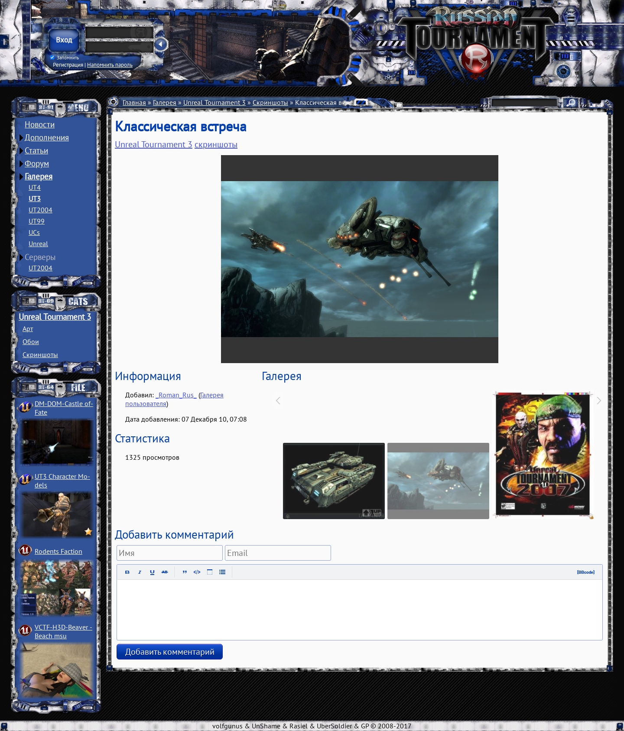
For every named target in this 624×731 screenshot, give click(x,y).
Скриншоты (40, 354)
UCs (34, 232)
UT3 (35, 198)
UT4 (35, 187)
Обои (31, 341)
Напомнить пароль (110, 64)
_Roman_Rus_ (176, 394)
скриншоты (216, 144)
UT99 (37, 221)
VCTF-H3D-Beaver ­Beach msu (63, 631)
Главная (134, 102)
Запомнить (64, 58)
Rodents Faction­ (58, 551)
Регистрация (68, 64)
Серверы (40, 257)
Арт (28, 328)
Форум (37, 163)
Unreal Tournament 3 (55, 317)
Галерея (38, 176)
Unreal (38, 243)
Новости (40, 124)
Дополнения (47, 137)
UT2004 (40, 209)
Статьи (36, 150)
